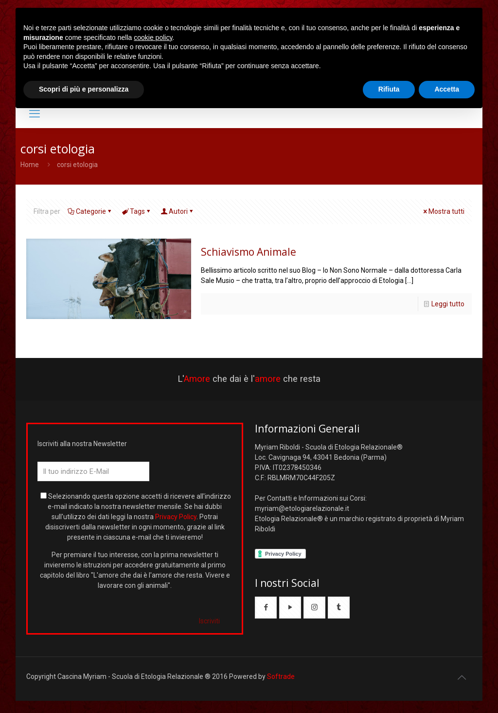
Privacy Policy (175, 517)
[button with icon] (266, 608)
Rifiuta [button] (389, 89)
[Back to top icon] (461, 677)
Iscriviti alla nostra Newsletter (82, 444)
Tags (137, 211)
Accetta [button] (446, 89)
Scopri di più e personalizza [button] (83, 89)
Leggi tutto (447, 304)
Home (29, 165)
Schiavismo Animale (248, 252)
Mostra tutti (443, 211)
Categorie (90, 211)
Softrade (281, 676)
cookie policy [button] (153, 37)
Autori (177, 211)
